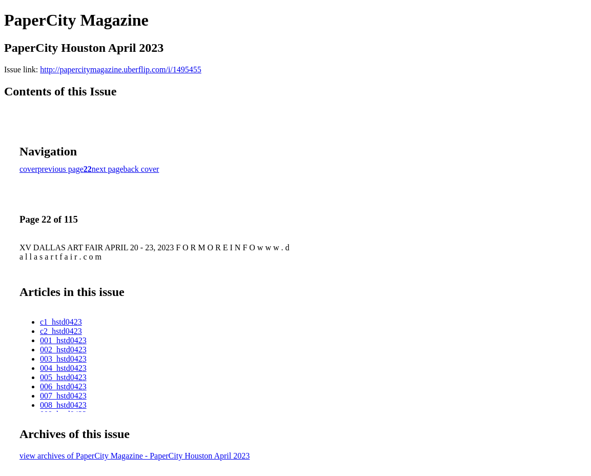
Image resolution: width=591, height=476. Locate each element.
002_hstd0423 (63, 349)
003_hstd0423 (63, 358)
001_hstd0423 (63, 340)
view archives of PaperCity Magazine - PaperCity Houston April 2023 (134, 455)
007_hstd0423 (63, 395)
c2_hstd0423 (61, 331)
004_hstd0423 (63, 368)
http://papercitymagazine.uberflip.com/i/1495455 (120, 69)
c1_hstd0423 (61, 322)
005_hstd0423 (63, 377)
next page (108, 169)
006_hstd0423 (63, 386)
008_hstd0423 (63, 405)
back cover (141, 169)
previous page (61, 169)
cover (28, 169)
